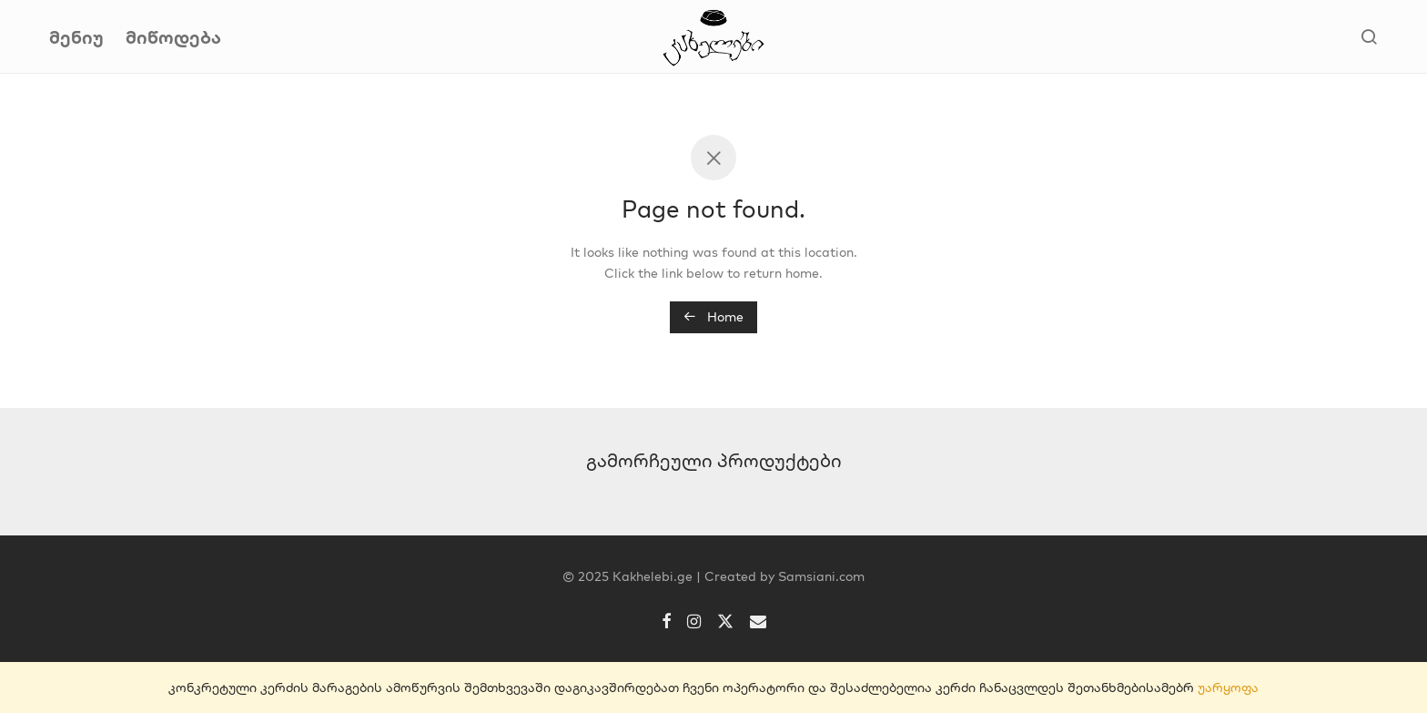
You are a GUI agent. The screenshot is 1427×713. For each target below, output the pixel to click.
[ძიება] (1369, 37)
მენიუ (76, 36)
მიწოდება (173, 36)
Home (713, 317)
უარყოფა (1228, 687)
